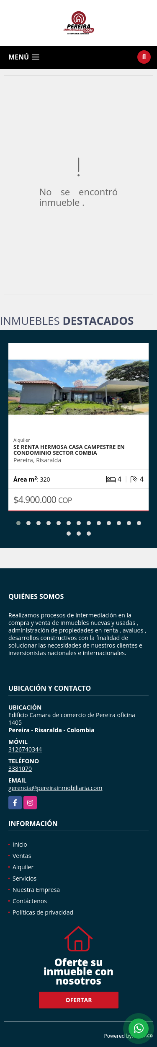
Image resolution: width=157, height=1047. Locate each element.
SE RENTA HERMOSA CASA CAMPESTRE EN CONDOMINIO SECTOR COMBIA (69, 450)
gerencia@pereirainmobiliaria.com (55, 788)
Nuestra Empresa (36, 890)
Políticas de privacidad (43, 912)
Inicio (20, 844)
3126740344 (25, 749)
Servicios (24, 878)
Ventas (22, 856)
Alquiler (23, 867)
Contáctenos (30, 901)
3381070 (20, 768)
